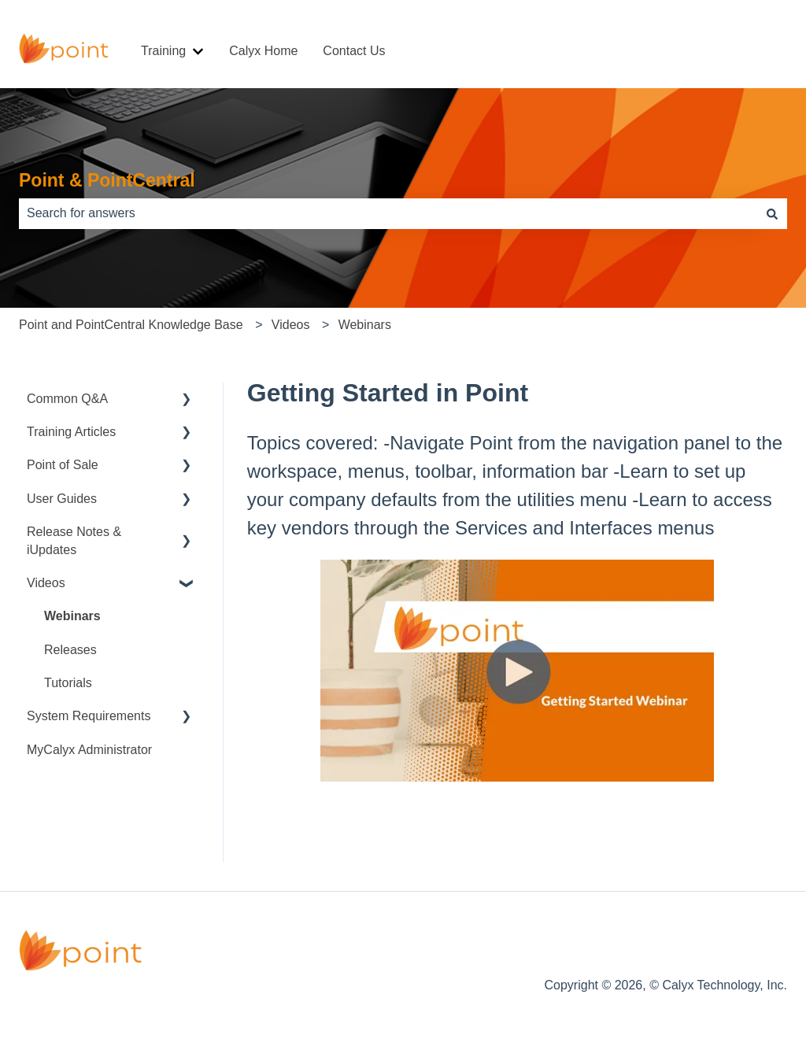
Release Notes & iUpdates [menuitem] (74, 540)
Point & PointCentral (107, 180)
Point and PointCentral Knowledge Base (131, 324)
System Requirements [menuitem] (88, 716)
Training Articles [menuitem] (71, 431)
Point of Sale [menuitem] (62, 464)
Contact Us (354, 50)
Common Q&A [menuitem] (67, 398)
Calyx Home (263, 50)
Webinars (364, 324)
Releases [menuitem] (70, 649)
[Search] (772, 213)
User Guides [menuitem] (62, 498)
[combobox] (388, 213)
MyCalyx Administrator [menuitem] (89, 749)
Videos (291, 324)
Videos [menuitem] (46, 583)
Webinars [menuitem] (72, 616)
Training (163, 50)
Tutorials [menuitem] (68, 683)
